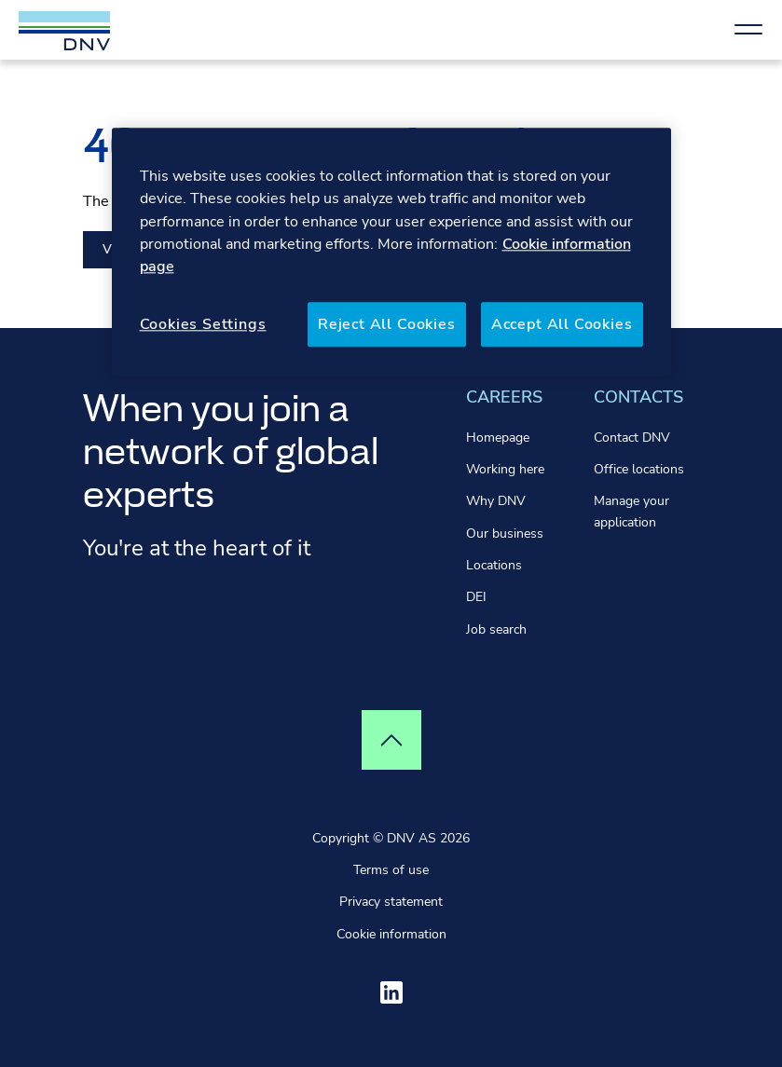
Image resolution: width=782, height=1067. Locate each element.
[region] (391, 252)
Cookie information (391, 934)
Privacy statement (391, 901)
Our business (504, 533)
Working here (505, 469)
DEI (476, 597)
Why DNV (496, 501)
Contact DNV (632, 437)
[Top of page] (391, 740)
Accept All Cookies (562, 324)
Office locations (639, 469)
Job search (496, 629)
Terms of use (391, 870)
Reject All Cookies (387, 324)
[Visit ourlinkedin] (391, 992)
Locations (494, 565)
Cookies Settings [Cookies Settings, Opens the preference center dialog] (203, 324)
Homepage (497, 437)
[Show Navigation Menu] (748, 29)
